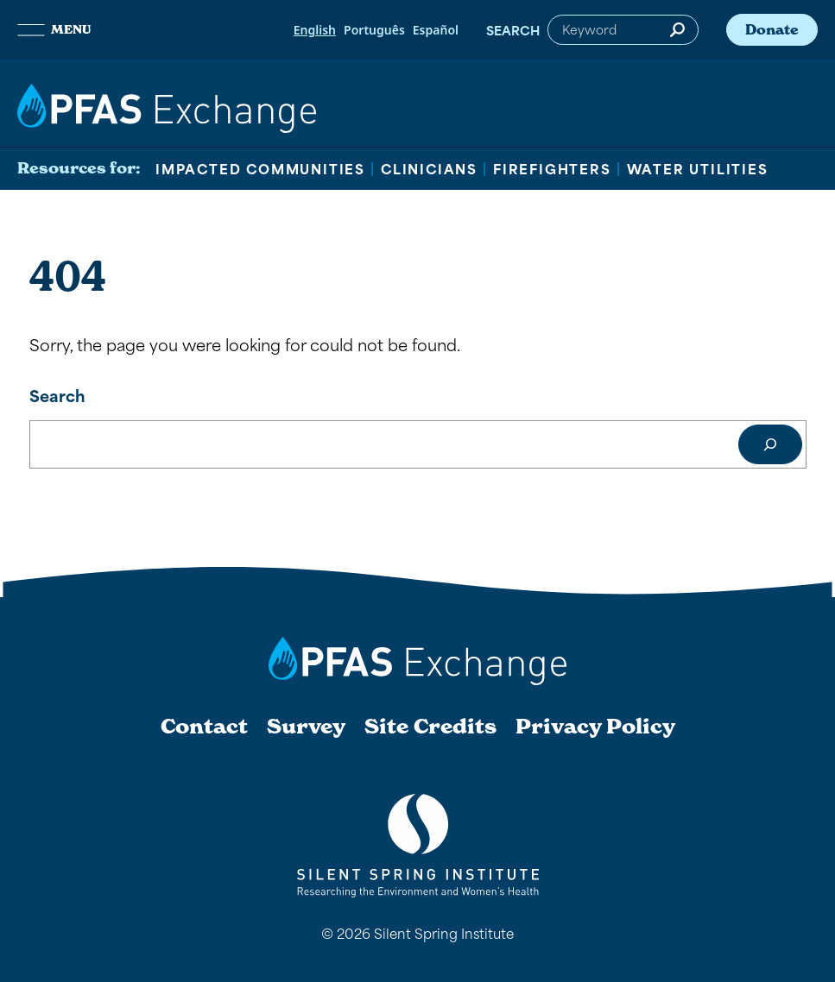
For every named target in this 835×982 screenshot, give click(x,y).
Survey (306, 727)
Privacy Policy (595, 727)
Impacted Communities (260, 168)
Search (513, 30)
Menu (54, 29)
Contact (204, 727)
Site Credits (430, 727)
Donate (772, 29)
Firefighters (552, 168)
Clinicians (429, 168)
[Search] (770, 444)
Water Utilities (698, 168)
